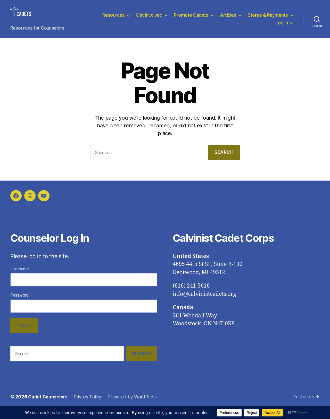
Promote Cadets (243, 19)
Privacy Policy (89, 404)
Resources (165, 19)
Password (19, 302)
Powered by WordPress (135, 404)
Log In (282, 26)
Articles (280, 19)
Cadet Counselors (48, 404)
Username (19, 276)
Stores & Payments (244, 26)
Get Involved (201, 19)
